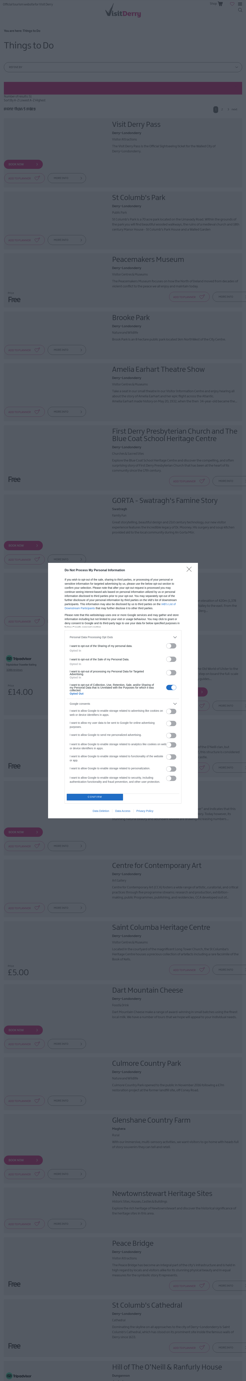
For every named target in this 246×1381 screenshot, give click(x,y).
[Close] (190, 570)
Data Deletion (101, 810)
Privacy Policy (144, 810)
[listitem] (123, 637)
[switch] (171, 645)
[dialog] (123, 690)
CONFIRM (95, 797)
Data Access (122, 810)
